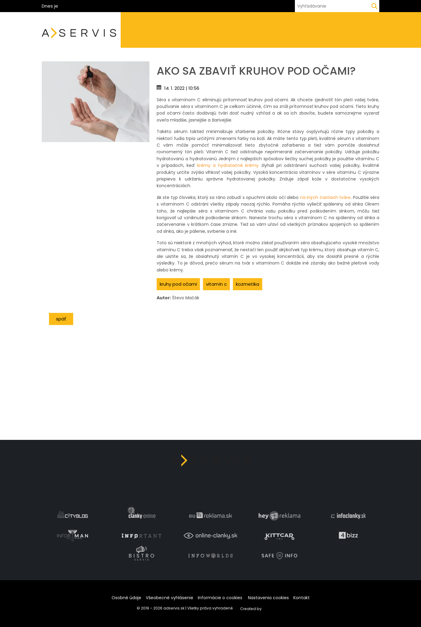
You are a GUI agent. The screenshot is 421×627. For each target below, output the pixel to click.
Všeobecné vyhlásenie (169, 598)
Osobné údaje (126, 598)
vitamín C (216, 284)
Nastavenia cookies (268, 598)
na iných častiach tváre (325, 197)
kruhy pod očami (178, 284)
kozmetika (247, 284)
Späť (61, 319)
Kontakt (301, 598)
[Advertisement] (95, 184)
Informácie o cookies (220, 598)
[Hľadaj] (374, 6)
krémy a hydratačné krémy (228, 165)
